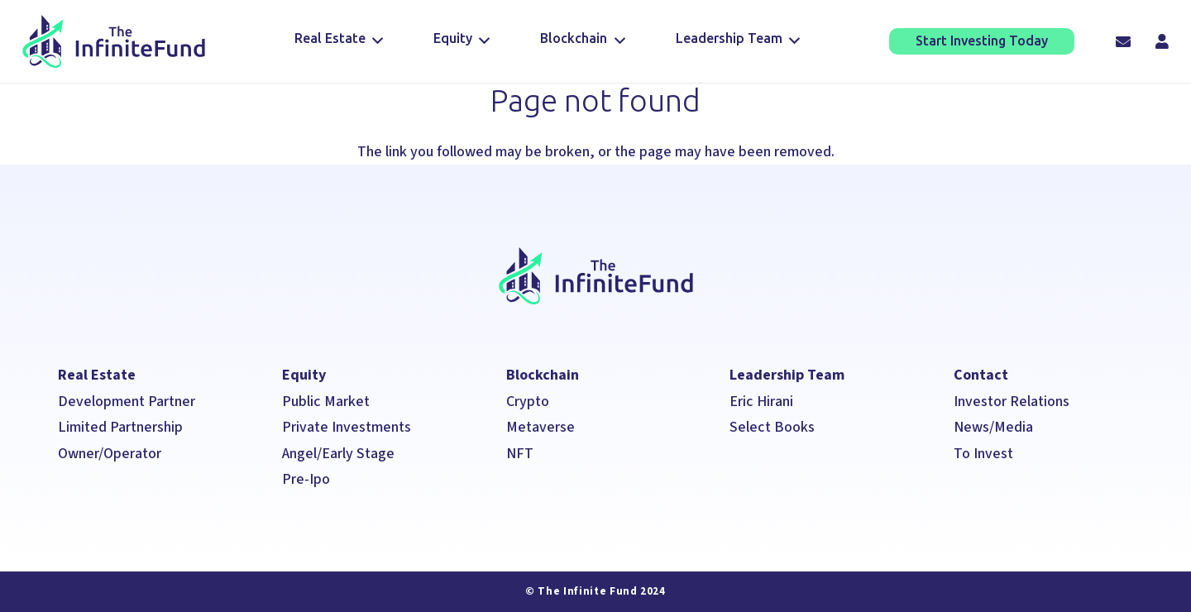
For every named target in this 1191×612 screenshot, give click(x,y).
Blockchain (542, 375)
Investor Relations (1011, 401)
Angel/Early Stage (338, 453)
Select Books (772, 427)
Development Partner (126, 401)
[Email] (1123, 41)
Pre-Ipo (306, 479)
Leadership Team (786, 375)
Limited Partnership (120, 427)
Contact (981, 375)
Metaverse (540, 427)
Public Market (326, 401)
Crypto (527, 401)
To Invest (983, 453)
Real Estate (97, 375)
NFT (519, 453)
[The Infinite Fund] (113, 42)
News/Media (995, 427)
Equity (304, 375)
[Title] (1162, 41)
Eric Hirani (761, 401)
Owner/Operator (109, 453)
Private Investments (346, 427)
